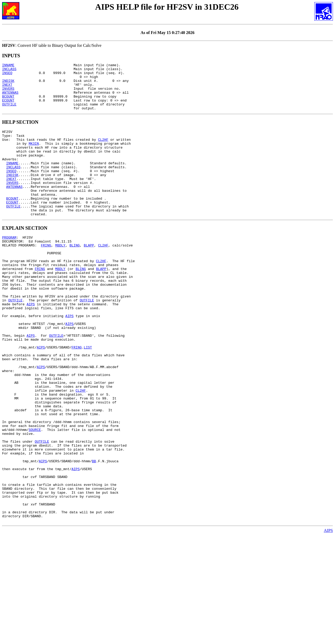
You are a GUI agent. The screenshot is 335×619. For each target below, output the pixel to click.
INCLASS (9, 70)
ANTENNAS (10, 98)
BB (94, 533)
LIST (88, 396)
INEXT (7, 89)
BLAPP (89, 274)
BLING (74, 274)
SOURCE (35, 495)
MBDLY (60, 274)
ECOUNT (8, 108)
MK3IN (34, 156)
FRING (46, 274)
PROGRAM (9, 264)
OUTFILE (9, 112)
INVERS (8, 94)
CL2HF (103, 151)
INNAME (8, 65)
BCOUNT (8, 103)
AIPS (31, 344)
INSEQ (7, 75)
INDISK (8, 84)
